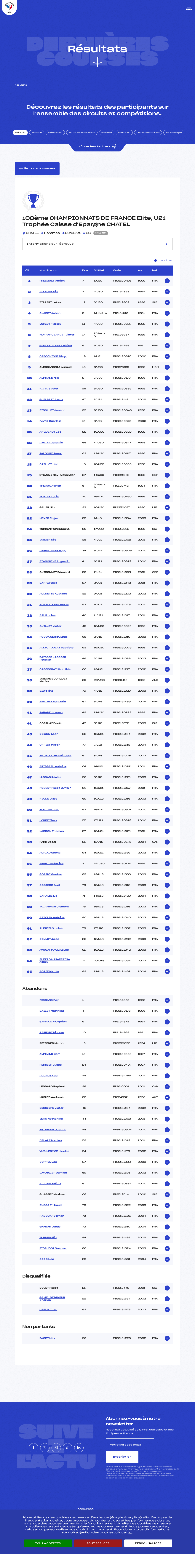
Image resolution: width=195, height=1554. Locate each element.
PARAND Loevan (51, 717)
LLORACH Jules (50, 782)
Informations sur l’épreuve (97, 248)
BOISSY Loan (48, 739)
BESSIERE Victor (51, 1113)
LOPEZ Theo (48, 825)
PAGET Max (47, 1343)
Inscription (167, 1449)
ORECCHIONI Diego (53, 361)
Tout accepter (48, 1543)
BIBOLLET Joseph (52, 415)
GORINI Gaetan (50, 879)
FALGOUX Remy (50, 458)
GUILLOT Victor (50, 631)
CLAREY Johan (49, 318)
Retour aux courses (37, 173)
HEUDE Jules (48, 803)
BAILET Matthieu (51, 1016)
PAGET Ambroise (51, 868)
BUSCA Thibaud (50, 1210)
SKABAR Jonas (49, 1231)
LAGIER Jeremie (51, 447)
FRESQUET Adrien (52, 285)
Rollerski (110, 136)
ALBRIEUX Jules (51, 933)
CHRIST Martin (49, 750)
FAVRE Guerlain (50, 426)
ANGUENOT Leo (50, 437)
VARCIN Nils (47, 544)
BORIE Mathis (49, 976)
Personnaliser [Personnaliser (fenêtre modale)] (148, 1543)
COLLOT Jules (49, 944)
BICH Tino (46, 696)
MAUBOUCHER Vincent (55, 760)
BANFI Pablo (48, 588)
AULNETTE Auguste (53, 598)
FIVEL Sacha (48, 393)
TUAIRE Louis (49, 501)
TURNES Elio (48, 1242)
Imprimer (163, 265)
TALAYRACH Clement (54, 911)
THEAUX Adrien (50, 491)
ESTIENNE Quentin (52, 1134)
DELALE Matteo (50, 1145)
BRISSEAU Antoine (52, 771)
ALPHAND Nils (49, 383)
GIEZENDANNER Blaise (55, 350)
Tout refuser (98, 1543)
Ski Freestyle (177, 136)
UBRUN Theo (48, 1314)
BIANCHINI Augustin (54, 566)
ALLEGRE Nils (48, 296)
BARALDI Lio (48, 901)
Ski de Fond (58, 136)
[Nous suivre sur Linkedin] (90, 1446)
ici (143, 1470)
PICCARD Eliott (50, 1188)
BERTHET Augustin (52, 706)
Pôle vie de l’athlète (146, 1507)
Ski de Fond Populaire (85, 136)
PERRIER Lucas (50, 1070)
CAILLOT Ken (48, 469)
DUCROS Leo (48, 1080)
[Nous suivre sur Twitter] (39, 1446)
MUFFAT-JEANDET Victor (56, 339)
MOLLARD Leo (49, 814)
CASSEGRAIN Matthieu (55, 674)
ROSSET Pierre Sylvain (55, 793)
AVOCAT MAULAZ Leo (54, 955)
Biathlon (40, 136)
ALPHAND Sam (49, 1059)
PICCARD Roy (49, 1005)
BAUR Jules (47, 620)
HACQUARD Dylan (51, 1221)
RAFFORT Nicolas (51, 1037)
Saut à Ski (127, 136)
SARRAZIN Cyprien (53, 1026)
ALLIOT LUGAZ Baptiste (56, 652)
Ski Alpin (23, 136)
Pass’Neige (89, 1507)
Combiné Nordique (151, 136)
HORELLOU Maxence (53, 609)
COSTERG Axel (49, 890)
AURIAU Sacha (49, 857)
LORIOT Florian (50, 329)
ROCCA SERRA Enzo (53, 642)
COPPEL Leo (48, 1167)
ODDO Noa (46, 1264)
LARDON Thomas (51, 836)
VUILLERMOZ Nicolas (54, 1156)
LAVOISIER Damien (53, 1177)
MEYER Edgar (48, 523)
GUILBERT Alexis (51, 404)
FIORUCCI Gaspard (53, 1253)
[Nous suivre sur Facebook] (22, 1446)
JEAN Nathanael (51, 1124)
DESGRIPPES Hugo (52, 555)
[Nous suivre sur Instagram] (56, 1446)
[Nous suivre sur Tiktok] (73, 1446)
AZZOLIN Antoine (52, 922)
